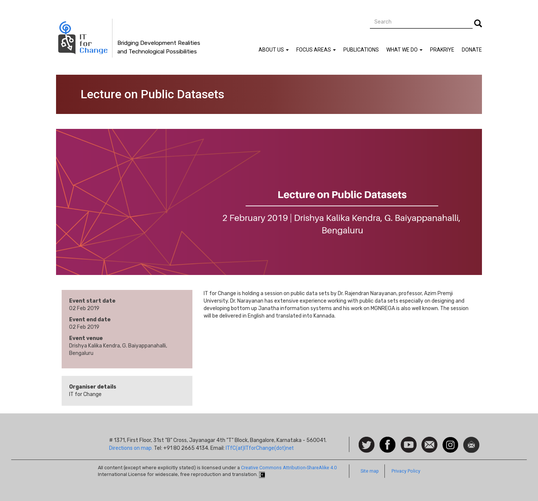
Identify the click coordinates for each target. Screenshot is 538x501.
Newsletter (471, 440)
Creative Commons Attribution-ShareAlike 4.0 (289, 467)
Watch (408, 440)
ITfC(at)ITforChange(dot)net (260, 448)
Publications (361, 50)
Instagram (450, 440)
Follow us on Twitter (367, 445)
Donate (472, 50)
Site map (370, 471)
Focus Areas (316, 50)
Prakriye (442, 50)
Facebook (388, 440)
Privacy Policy (406, 471)
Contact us (429, 444)
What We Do (404, 50)
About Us (274, 50)
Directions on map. (131, 448)
